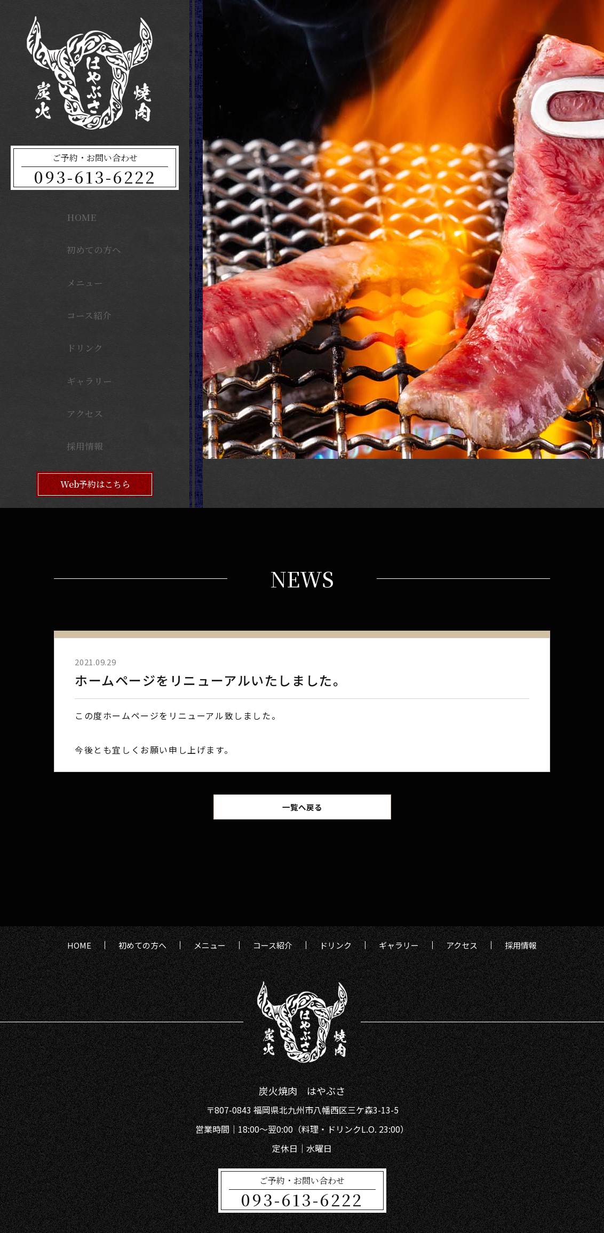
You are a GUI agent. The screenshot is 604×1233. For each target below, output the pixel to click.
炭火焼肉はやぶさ (315, 1216)
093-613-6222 (95, 176)
